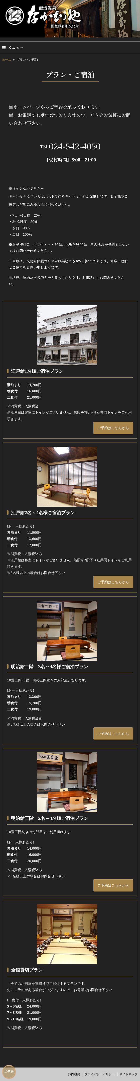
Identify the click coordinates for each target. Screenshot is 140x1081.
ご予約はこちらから (113, 427)
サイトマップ (128, 1074)
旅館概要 (74, 1074)
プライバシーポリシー (100, 1074)
